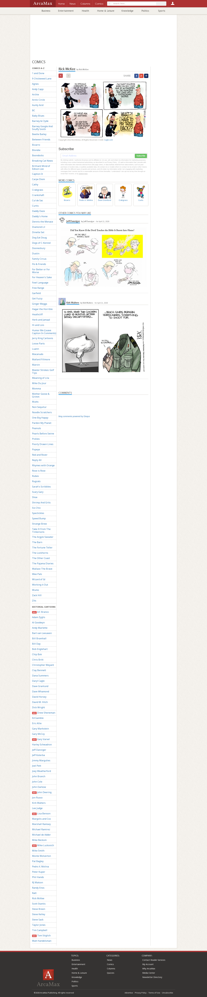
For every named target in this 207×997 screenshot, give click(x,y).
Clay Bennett (39, 670)
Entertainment (66, 10)
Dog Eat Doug (39, 237)
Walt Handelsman (41, 940)
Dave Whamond (40, 691)
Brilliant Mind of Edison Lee (41, 167)
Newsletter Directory (152, 977)
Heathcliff (37, 314)
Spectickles (38, 513)
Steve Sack (37, 919)
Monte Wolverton (41, 856)
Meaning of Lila (40, 378)
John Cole (37, 781)
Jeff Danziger (39, 749)
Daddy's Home (40, 216)
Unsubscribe (167, 992)
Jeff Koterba (38, 755)
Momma (36, 388)
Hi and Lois (38, 325)
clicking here (83, 173)
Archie (35, 94)
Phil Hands (38, 877)
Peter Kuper (38, 871)
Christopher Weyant (43, 665)
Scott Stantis (39, 903)
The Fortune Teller (42, 547)
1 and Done (38, 73)
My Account (148, 964)
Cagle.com (108, 140)
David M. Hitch (40, 702)
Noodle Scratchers (42, 412)
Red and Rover (39, 454)
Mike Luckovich (43, 845)
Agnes (35, 83)
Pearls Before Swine (43, 433)
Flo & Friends (39, 264)
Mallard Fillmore (41, 359)
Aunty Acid (37, 105)
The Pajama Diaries (42, 563)
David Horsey (39, 696)
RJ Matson (37, 882)
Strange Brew (39, 523)
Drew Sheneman (43, 712)
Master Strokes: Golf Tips (43, 371)
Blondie (36, 150)
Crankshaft (38, 195)
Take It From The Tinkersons (41, 530)
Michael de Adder (41, 834)
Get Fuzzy (37, 298)
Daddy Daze (38, 211)
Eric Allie (37, 723)
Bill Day (36, 643)
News (109, 960)
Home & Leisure (105, 10)
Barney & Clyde (40, 121)
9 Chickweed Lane (41, 78)
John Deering (41, 792)
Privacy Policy (140, 992)
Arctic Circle (38, 99)
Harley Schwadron (42, 744)
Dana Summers (40, 675)
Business (46, 10)
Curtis (35, 205)
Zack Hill (37, 595)
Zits (34, 600)
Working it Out (40, 584)
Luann (35, 348)
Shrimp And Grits (41, 502)
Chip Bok (37, 654)
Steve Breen (38, 909)
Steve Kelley (38, 914)
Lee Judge (37, 808)
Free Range (38, 287)
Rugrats (36, 481)
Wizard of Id (38, 579)
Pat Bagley (38, 861)
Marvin (36, 364)
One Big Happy (40, 417)
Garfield (36, 293)
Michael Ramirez (41, 829)
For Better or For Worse (41, 271)
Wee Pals (37, 574)
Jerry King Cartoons (42, 338)
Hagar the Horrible (42, 309)
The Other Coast (41, 558)
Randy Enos (38, 887)
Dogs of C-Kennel (41, 242)
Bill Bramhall (39, 638)
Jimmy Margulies (41, 760)
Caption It (37, 173)
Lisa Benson (41, 813)
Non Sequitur (39, 407)
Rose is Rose (38, 470)
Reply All (37, 460)
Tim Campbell (39, 930)
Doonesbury (38, 248)
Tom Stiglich (41, 935)
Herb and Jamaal (41, 319)
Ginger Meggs (39, 303)
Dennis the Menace (42, 221)
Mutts (35, 401)
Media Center (148, 972)
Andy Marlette (39, 627)
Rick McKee (38, 898)
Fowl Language (40, 282)
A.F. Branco (40, 612)
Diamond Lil (38, 227)
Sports (161, 10)
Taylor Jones (38, 924)
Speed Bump (39, 518)
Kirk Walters (39, 802)
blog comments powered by (74, 416)
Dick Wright (38, 707)
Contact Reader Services (153, 960)
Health (85, 10)
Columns (111, 968)
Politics (145, 10)
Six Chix (36, 507)
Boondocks (38, 155)
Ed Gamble (38, 718)
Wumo (35, 590)
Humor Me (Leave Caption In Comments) (44, 332)
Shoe (34, 497)
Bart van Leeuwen (42, 633)
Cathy (35, 184)
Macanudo (37, 354)
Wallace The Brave (42, 568)
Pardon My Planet (41, 423)
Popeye (36, 449)
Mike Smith (38, 850)
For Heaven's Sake (42, 277)
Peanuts (36, 428)
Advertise (129, 992)
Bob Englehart (40, 649)
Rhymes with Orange (43, 465)
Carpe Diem (38, 179)
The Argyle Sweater (42, 537)
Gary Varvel (41, 739)
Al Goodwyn (38, 622)
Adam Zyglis (38, 617)
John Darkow (39, 787)
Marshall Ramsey (41, 824)
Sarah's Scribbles (41, 486)
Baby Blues (38, 115)
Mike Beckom (39, 840)
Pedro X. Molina (40, 866)
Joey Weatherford (41, 771)
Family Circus (39, 258)
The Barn (37, 542)
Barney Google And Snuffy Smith (42, 128)
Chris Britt (37, 659)
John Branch (38, 776)
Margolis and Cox (41, 818)
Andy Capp (38, 89)
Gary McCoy (38, 733)
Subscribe (141, 156)
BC (33, 110)
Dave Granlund (40, 686)
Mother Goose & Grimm (40, 395)
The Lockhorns (40, 552)
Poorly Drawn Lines (42, 444)
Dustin (35, 253)
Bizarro (36, 144)
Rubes (35, 476)
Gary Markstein (40, 728)
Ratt (34, 893)
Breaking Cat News (42, 160)
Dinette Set (38, 232)
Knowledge (127, 10)
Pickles (36, 438)
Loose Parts (38, 343)
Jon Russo (37, 797)
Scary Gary (37, 491)
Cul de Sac (37, 200)
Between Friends (41, 139)
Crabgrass (37, 189)
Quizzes (110, 972)
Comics (110, 964)
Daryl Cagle (38, 680)
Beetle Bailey (39, 134)
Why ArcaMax (148, 968)
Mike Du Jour (39, 383)
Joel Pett (36, 765)
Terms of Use (154, 992)
